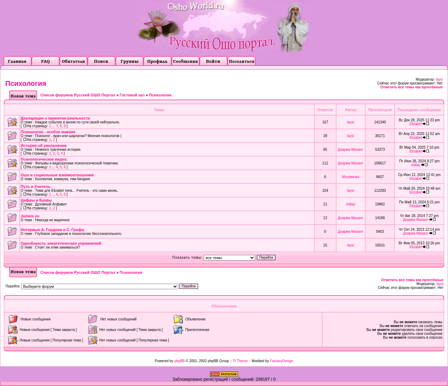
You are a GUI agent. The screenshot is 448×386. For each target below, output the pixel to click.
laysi (439, 79)
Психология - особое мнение (48, 132)
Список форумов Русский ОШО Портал (77, 95)
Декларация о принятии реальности (55, 118)
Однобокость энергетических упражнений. (61, 243)
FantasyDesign (281, 361)
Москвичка (350, 177)
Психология (25, 83)
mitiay (415, 165)
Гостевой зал (132, 95)
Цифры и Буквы (36, 200)
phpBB (179, 361)
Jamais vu (30, 216)
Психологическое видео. (44, 159)
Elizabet (416, 124)
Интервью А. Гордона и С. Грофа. (53, 230)
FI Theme (240, 361)
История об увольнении (43, 145)
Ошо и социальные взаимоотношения (57, 175)
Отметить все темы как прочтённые (411, 87)
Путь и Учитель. (36, 186)
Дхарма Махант (351, 149)
